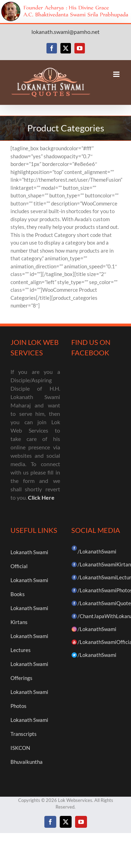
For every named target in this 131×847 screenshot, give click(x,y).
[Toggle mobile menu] (117, 74)
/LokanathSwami (97, 551)
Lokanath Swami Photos (29, 699)
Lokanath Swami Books (29, 587)
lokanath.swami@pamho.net (65, 31)
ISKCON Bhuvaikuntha (26, 755)
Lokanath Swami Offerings (29, 671)
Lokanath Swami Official (29, 559)
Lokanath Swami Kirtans (29, 615)
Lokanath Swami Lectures (29, 643)
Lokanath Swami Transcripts (29, 727)
